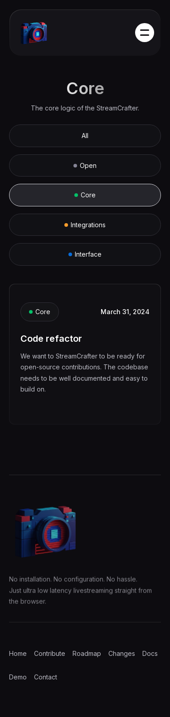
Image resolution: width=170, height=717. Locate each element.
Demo (18, 677)
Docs (150, 653)
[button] (144, 32)
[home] (44, 33)
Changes (121, 653)
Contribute (49, 653)
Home (18, 653)
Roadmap (87, 653)
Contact (45, 677)
